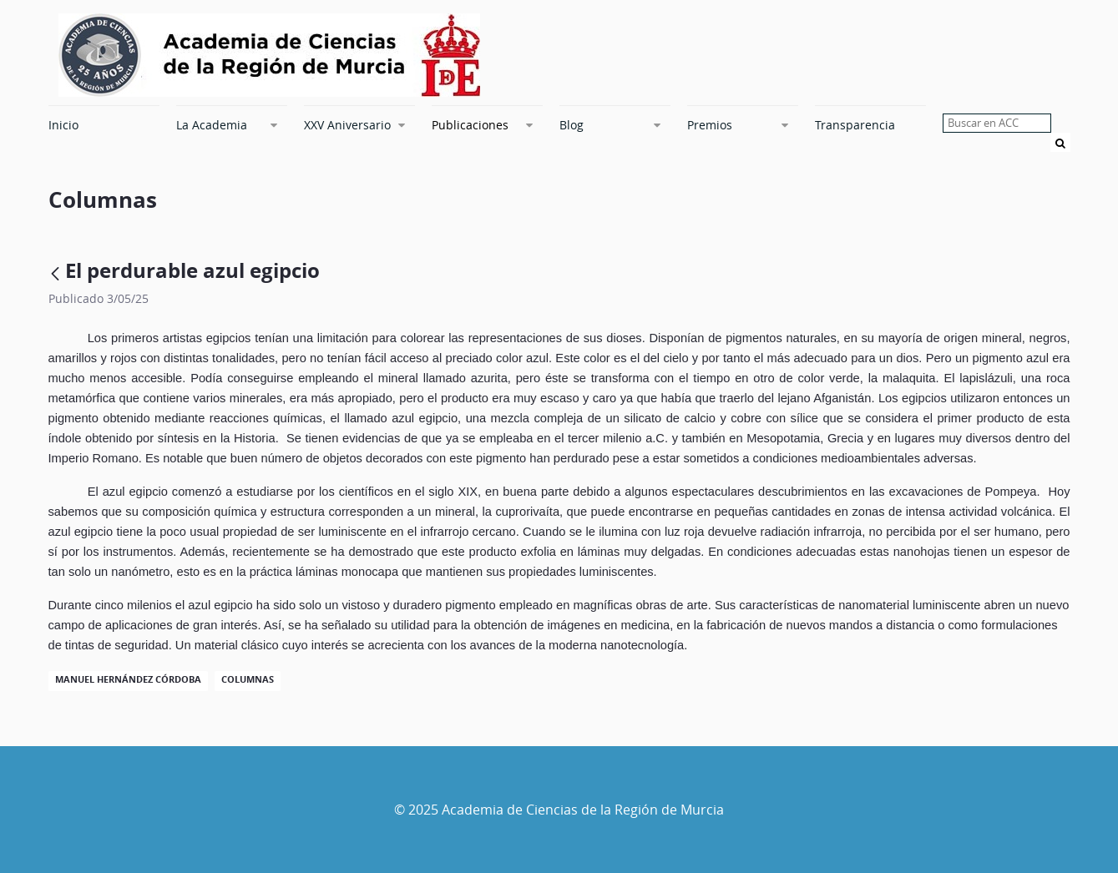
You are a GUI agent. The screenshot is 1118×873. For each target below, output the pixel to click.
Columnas (247, 679)
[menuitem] (103, 124)
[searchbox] (997, 123)
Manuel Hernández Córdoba (128, 679)
